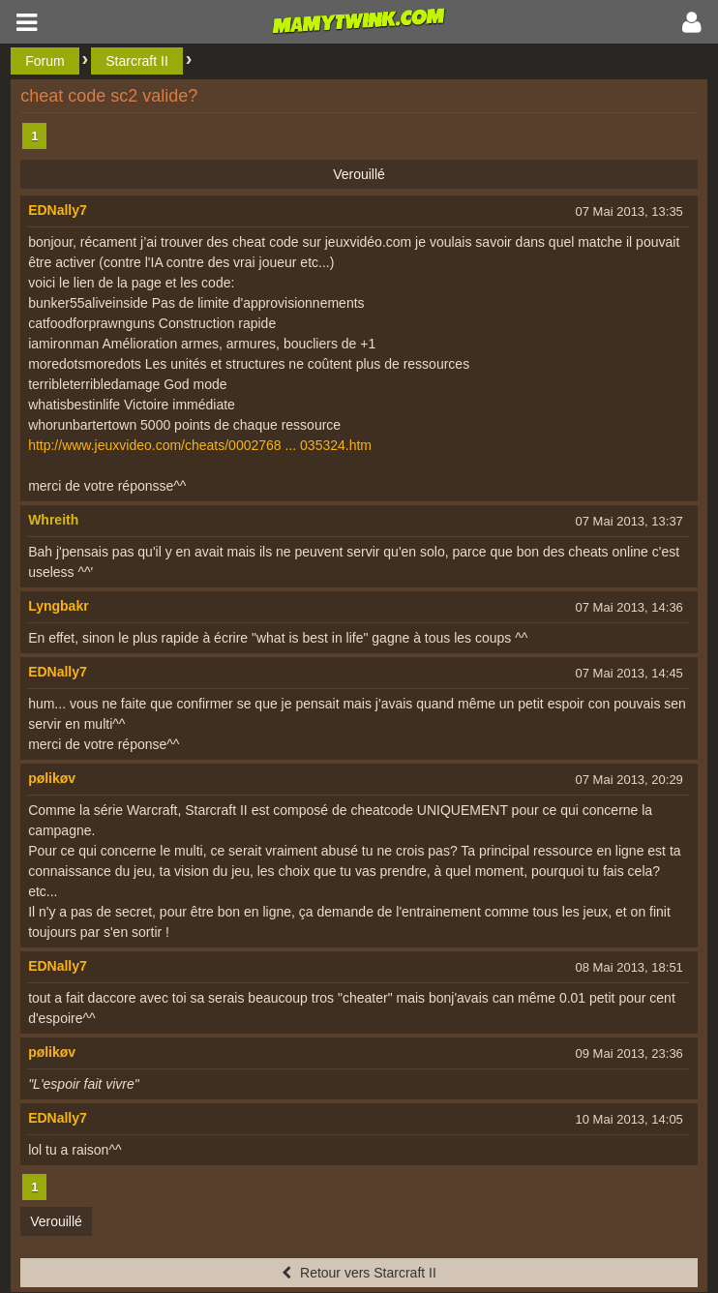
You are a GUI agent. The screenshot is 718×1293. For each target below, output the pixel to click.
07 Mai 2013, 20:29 (629, 779)
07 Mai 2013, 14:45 (629, 673)
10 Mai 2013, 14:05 (629, 1119)
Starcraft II (136, 61)
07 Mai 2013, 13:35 (629, 211)
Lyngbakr (58, 606)
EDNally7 (57, 210)
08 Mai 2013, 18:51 (629, 967)
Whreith (53, 519)
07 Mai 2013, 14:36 (629, 607)
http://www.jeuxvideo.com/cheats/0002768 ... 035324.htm (200, 445)
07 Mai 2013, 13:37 (629, 521)
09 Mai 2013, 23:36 (629, 1053)
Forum (44, 61)
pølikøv (51, 778)
